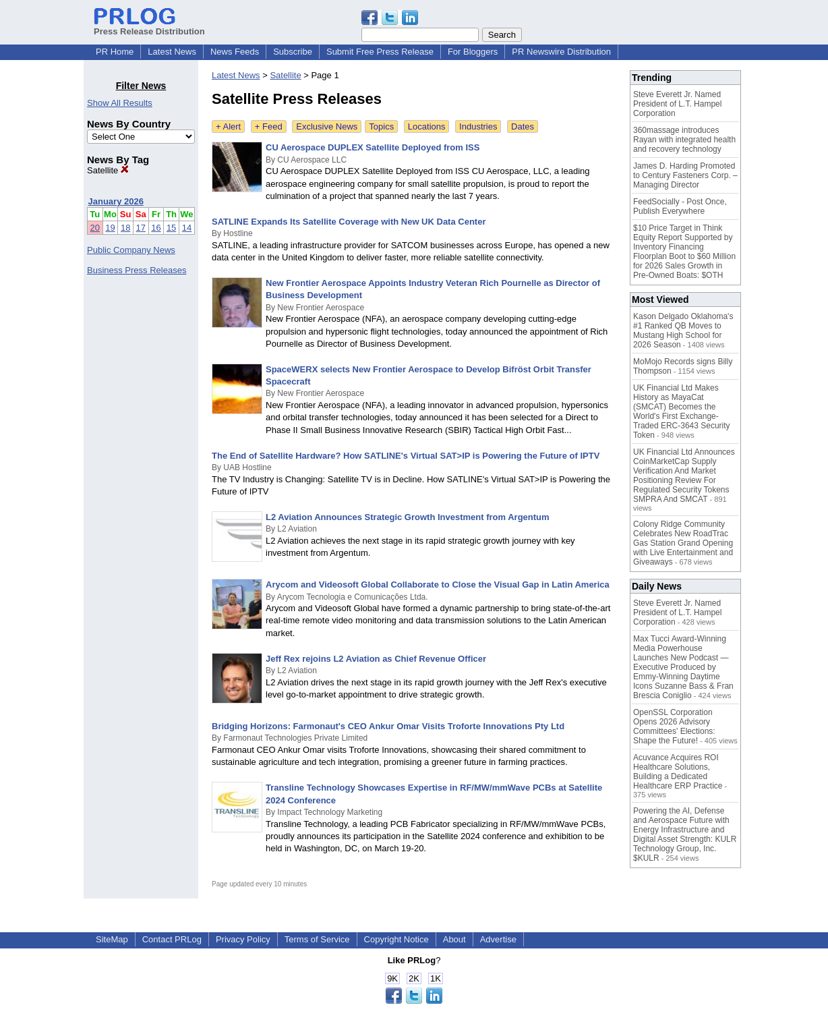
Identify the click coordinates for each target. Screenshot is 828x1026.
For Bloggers (473, 52)
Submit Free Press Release (380, 52)
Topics (381, 126)
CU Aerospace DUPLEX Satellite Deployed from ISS (372, 147)
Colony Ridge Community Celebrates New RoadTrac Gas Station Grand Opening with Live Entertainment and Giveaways (683, 543)
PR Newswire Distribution (561, 52)
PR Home (115, 52)
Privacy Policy (243, 939)
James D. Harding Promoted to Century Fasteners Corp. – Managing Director (685, 175)
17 (141, 228)
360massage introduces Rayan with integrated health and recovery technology (684, 139)
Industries (478, 126)
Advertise (498, 939)
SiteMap (112, 939)
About (454, 939)
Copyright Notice (396, 939)
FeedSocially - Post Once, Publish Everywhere (680, 206)
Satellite (108, 170)
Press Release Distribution (149, 26)
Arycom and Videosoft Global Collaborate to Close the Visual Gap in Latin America (438, 584)
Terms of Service (317, 939)
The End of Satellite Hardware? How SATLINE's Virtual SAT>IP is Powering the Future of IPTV (405, 456)
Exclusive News (326, 126)
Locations (427, 126)
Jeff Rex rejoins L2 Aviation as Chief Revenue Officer (376, 659)
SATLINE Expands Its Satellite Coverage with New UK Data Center (348, 222)
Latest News (172, 52)
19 (110, 228)
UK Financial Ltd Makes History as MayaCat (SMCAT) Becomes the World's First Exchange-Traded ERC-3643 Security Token (681, 411)
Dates (522, 126)
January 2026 (116, 201)
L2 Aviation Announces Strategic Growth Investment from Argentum (408, 517)
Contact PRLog (172, 939)
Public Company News (131, 250)
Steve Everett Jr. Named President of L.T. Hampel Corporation (677, 104)
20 (95, 228)
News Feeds (234, 52)
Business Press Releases (136, 270)
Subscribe (292, 52)
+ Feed (269, 126)
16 (155, 228)
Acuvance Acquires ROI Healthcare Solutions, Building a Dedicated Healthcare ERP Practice (678, 772)
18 (125, 228)
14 (186, 228)
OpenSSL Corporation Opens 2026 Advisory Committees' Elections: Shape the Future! (674, 726)
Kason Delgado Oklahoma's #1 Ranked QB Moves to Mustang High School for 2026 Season (683, 330)
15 (171, 228)
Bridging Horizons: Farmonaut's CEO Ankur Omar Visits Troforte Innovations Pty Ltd (388, 726)
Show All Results (119, 103)
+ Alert (228, 126)
